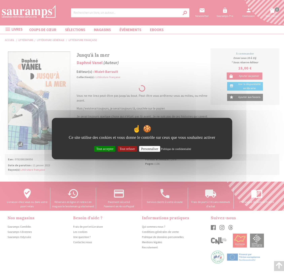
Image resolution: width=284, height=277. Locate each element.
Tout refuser (127, 148)
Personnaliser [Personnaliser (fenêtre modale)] (149, 148)
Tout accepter (104, 148)
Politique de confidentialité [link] (176, 148)
